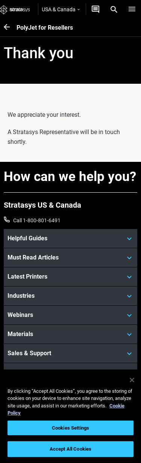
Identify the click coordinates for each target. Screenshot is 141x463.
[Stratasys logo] (15, 9)
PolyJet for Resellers (45, 27)
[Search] (114, 9)
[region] (70, 416)
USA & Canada (61, 9)
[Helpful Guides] (70, 238)
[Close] (132, 380)
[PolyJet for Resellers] (10, 28)
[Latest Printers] (70, 276)
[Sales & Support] (70, 353)
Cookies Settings (70, 428)
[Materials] (70, 334)
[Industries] (70, 296)
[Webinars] (70, 315)
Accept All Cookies (70, 449)
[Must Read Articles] (70, 257)
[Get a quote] (95, 9)
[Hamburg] (132, 9)
